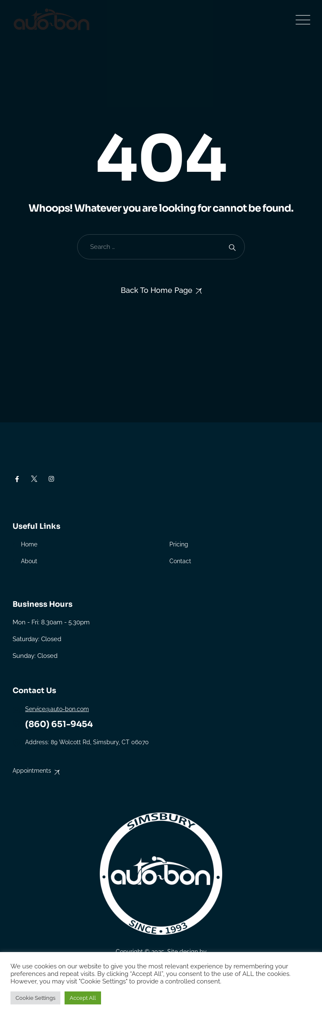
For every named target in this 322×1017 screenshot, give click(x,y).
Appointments (32, 770)
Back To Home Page (156, 290)
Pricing (178, 544)
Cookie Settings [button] (35, 998)
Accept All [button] (83, 998)
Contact (180, 561)
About (29, 561)
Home (29, 544)
